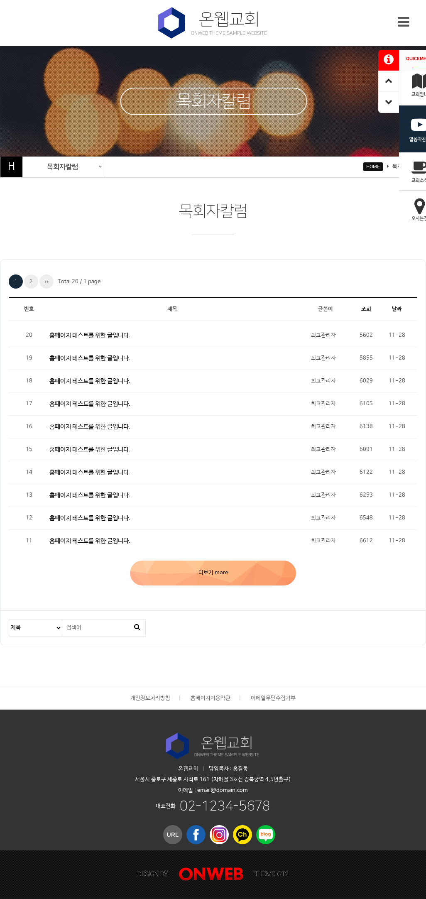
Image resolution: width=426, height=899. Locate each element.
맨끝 (46, 281)
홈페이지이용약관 (210, 698)
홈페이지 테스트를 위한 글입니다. (89, 335)
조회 (366, 309)
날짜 (397, 309)
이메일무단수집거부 (273, 698)
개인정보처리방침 (150, 698)
